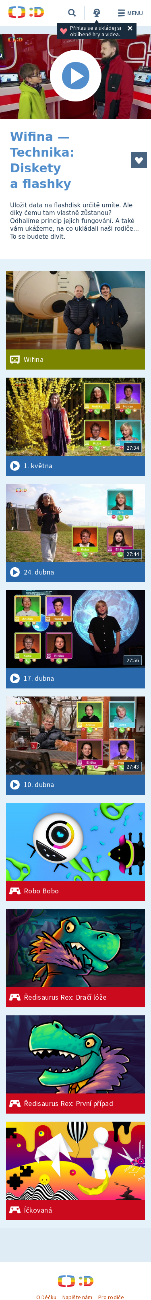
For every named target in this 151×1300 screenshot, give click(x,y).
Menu (129, 13)
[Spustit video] (75, 76)
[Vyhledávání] (72, 13)
